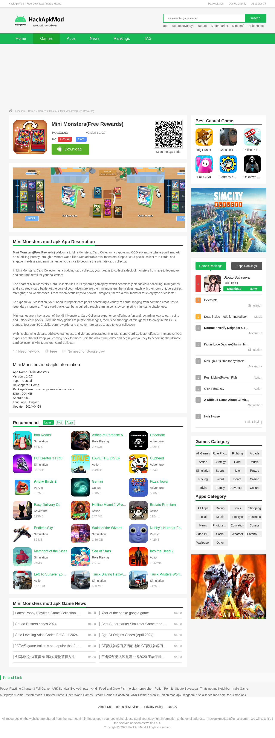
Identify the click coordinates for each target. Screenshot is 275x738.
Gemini (97, 481)
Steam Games (104, 695)
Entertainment (254, 534)
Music (255, 462)
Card (81, 139)
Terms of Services (127, 707)
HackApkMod (215, 3)
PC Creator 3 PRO (48, 458)
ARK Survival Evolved (66, 688)
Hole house (256, 26)
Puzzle (254, 470)
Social (220, 534)
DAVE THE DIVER (106, 458)
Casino (254, 479)
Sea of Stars (101, 551)
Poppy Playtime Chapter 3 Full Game (25, 688)
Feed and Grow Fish (112, 688)
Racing (203, 479)
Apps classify (258, 3)
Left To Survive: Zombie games (51, 574)
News (94, 38)
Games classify (237, 3)
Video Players (203, 534)
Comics (255, 525)
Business (255, 517)
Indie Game (240, 688)
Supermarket (219, 26)
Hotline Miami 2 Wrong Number (109, 504)
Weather (237, 534)
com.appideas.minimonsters (55, 389)
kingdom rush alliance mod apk (204, 695)
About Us (104, 707)
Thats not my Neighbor (215, 688)
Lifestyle (237, 517)
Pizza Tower (159, 481)
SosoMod (122, 695)
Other (220, 542)
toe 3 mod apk (236, 695)
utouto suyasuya (183, 26)
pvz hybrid (90, 688)
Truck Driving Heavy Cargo (109, 574)
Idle (237, 470)
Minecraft (238, 26)
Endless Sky (43, 528)
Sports (220, 470)
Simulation (203, 470)
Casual (53, 111)
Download (69, 149)
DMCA (172, 707)
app (165, 26)
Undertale (157, 435)
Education (237, 525)
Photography (220, 525)
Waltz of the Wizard (107, 528)
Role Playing (220, 453)
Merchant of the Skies (50, 551)
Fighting (237, 453)
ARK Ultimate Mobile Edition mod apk (156, 695)
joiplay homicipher (140, 688)
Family (220, 487)
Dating (220, 508)
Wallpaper (203, 542)
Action (203, 462)
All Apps (203, 508)
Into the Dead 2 (161, 551)
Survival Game (54, 695)
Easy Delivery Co (47, 504)
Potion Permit (164, 688)
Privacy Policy (153, 707)
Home (21, 38)
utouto (202, 26)
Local (202, 517)
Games (46, 38)
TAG (148, 38)
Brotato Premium (163, 504)
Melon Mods (34, 695)
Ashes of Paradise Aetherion (109, 435)
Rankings (122, 38)
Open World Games (79, 695)
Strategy (220, 462)
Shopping (254, 508)
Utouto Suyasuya (236, 277)
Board (237, 479)
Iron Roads (42, 435)
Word (220, 479)
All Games (203, 453)
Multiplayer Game (12, 695)
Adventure (237, 487)
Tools (237, 508)
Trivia (203, 487)
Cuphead (157, 458)
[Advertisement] (137, 76)
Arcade (254, 453)
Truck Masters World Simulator (167, 574)
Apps (71, 38)
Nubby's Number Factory (167, 528)
